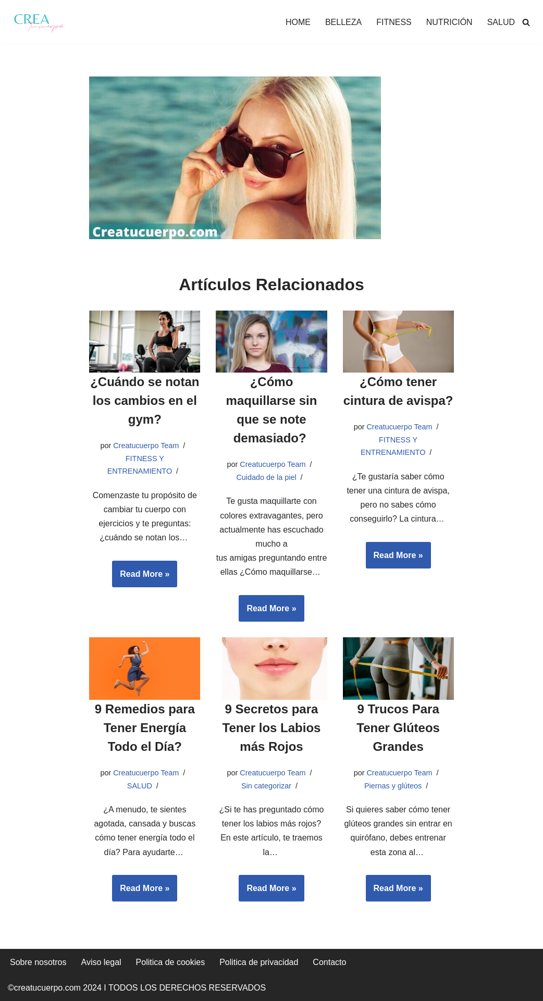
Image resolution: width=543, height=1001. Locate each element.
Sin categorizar (266, 786)
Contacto (329, 962)
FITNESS (394, 22)
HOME (298, 22)
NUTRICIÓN (449, 22)
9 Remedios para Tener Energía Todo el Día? (145, 727)
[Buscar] (526, 22)
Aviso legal (101, 962)
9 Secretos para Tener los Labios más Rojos (272, 727)
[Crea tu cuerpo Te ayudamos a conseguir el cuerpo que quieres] (39, 21)
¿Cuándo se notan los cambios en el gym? (144, 400)
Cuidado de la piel (266, 477)
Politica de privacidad (258, 962)
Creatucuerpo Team (146, 445)
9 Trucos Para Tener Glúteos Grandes (398, 727)
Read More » (140, 577)
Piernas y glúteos (393, 786)
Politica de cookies (170, 962)
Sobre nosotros (38, 962)
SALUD (501, 22)
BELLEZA (343, 22)
